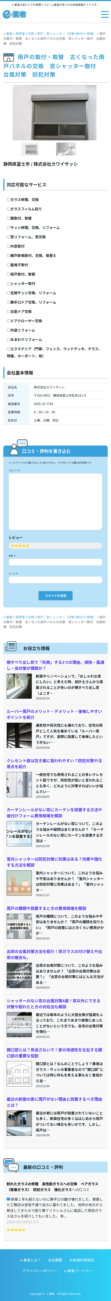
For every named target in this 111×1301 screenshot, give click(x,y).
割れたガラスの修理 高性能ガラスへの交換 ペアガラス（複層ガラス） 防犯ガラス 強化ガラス (52, 1186)
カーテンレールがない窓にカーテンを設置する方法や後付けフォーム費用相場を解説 (54, 812)
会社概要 (55, 1260)
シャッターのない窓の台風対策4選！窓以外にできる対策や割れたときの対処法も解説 (53, 1003)
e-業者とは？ (30, 1260)
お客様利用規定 (81, 1260)
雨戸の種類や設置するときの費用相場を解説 (46, 908)
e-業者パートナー (78, 1270)
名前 (12, 555)
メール (13, 573)
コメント (14, 470)
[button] (11, 121)
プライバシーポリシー (39, 1270)
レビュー (16, 537)
